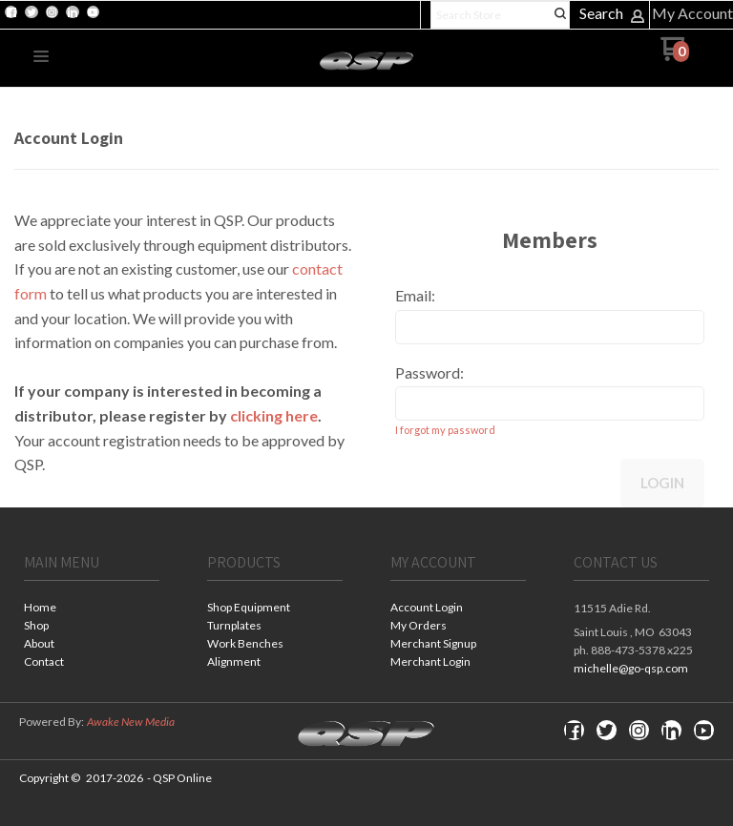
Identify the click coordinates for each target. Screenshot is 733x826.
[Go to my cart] (674, 56)
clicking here (274, 415)
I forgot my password (445, 429)
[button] (41, 57)
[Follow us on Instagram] (51, 12)
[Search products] (500, 15)
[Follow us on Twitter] (31, 12)
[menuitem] (91, 609)
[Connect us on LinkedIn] (72, 12)
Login (662, 482)
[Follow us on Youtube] (92, 12)
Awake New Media (131, 721)
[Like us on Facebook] (11, 12)
